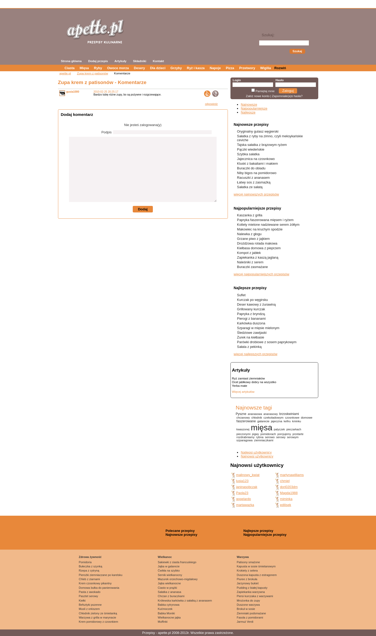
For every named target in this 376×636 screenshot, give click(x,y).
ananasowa (255, 413)
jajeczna (276, 421)
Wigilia (265, 68)
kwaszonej (243, 429)
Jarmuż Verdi (245, 621)
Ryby (98, 68)
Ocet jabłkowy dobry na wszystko (254, 382)
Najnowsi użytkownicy (257, 456)
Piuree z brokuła (247, 579)
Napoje (215, 68)
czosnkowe (292, 417)
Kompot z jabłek (249, 253)
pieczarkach (293, 429)
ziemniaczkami (263, 440)
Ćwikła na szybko (169, 570)
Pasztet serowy (88, 596)
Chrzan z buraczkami (171, 596)
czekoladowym (274, 417)
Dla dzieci (157, 68)
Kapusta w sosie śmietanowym (256, 566)
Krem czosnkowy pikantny (95, 583)
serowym (292, 437)
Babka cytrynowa (169, 604)
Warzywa (243, 556)
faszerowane (246, 421)
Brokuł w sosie (246, 608)
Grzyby (176, 68)
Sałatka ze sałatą (249, 187)
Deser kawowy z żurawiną (256, 304)
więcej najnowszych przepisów (256, 194)
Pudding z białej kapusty (252, 587)
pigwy (255, 434)
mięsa (261, 427)
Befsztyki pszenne (90, 604)
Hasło (279, 80)
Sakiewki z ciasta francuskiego (177, 562)
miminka (286, 499)
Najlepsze (248, 112)
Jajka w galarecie (169, 566)
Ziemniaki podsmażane (251, 613)
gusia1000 (72, 91)
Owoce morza (118, 68)
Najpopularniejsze (254, 108)
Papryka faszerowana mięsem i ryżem (265, 220)
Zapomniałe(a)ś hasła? (287, 96)
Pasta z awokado (90, 591)
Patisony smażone (248, 562)
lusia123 (242, 481)
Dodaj (143, 209)
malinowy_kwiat (248, 475)
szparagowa (244, 440)
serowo (270, 437)
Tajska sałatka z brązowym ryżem (262, 145)
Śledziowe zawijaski (252, 333)
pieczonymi (243, 434)
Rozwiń (280, 68)
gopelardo (243, 499)
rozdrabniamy (245, 437)
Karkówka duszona (251, 323)
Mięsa (84, 68)
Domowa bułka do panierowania (99, 587)
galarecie (263, 421)
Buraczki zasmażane (252, 267)
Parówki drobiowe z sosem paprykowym (267, 342)
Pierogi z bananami (251, 318)
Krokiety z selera (247, 570)
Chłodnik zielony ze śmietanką (98, 613)
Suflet (241, 295)
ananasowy (270, 413)
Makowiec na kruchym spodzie (259, 229)
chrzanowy (243, 417)
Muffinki (162, 621)
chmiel (285, 481)
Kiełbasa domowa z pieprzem (259, 248)
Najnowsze (249, 104)
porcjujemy (284, 434)
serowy (281, 437)
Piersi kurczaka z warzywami (255, 596)
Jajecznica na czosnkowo (256, 159)
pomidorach (268, 434)
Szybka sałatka (248, 154)
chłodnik (256, 417)
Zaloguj (288, 91)
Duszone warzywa (248, 604)
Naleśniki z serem (250, 262)
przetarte (297, 434)
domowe (307, 417)
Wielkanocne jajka (169, 617)
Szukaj (297, 51)
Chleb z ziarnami (89, 579)
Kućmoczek (165, 608)
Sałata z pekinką (249, 347)
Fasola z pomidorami (250, 617)
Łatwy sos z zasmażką (253, 182)
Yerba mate (239, 385)
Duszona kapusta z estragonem (257, 574)
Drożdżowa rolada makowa (257, 243)
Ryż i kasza (196, 68)
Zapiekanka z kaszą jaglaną (257, 257)
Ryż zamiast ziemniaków (248, 378)
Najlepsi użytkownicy (256, 452)
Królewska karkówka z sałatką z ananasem (185, 600)
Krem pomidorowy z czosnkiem (98, 621)
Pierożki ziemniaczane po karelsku (101, 574)
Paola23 (242, 493)
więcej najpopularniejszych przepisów (261, 274)
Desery (139, 68)
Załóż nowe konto (257, 96)
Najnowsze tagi (254, 408)
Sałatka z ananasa (169, 591)
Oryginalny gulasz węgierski (258, 131)
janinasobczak (246, 487)
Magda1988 (289, 493)
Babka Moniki (166, 613)
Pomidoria (85, 562)
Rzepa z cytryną (89, 570)
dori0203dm (289, 487)
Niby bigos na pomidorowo (256, 173)
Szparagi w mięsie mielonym (258, 328)
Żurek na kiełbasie (250, 337)
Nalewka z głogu (249, 234)
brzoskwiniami (289, 414)
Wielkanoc (165, 556)
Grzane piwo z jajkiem (253, 239)
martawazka (245, 505)
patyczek (279, 429)
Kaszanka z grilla (249, 215)
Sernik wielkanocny (170, 574)
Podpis (106, 132)
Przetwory (247, 68)
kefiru (287, 421)
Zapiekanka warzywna (251, 591)
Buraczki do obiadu (251, 168)
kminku (296, 421)
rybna (259, 437)
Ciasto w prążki (167, 587)
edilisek (285, 505)
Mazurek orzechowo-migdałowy (178, 579)
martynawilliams (292, 475)
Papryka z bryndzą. (251, 314)
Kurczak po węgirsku (252, 300)
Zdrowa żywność (90, 556)
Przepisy (148, 633)
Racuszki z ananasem (253, 178)
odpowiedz (211, 104)
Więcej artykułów (243, 391)
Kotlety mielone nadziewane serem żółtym (268, 225)
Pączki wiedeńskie (250, 149)
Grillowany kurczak (251, 309)
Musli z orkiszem (89, 608)
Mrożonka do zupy (248, 600)
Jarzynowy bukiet (247, 583)
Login (237, 80)
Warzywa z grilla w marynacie (97, 617)
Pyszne (241, 414)
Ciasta (69, 68)
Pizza (230, 68)
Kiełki (82, 600)
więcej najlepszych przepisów (255, 354)
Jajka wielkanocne (169, 583)
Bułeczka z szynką (90, 566)
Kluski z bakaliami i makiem (257, 163)
